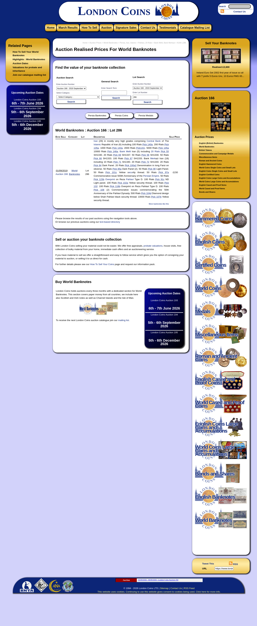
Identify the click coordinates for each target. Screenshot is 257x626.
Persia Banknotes (97, 115)
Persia (146, 176)
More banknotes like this (159, 204)
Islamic (97, 144)
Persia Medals (146, 115)
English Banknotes (215, 498)
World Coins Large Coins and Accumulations (219, 181)
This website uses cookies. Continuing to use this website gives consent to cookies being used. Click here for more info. (159, 591)
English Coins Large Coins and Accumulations (219, 178)
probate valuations (153, 245)
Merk (152, 158)
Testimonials (167, 27)
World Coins (208, 290)
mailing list (123, 320)
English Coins (210, 243)
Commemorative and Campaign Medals (216, 154)
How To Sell (89, 27)
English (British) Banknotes (211, 143)
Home (51, 27)
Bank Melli (125, 151)
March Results (68, 27)
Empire (155, 176)
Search (222, 6)
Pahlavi (130, 179)
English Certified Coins (209, 175)
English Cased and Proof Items (213, 185)
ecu (130, 172)
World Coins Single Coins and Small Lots (217, 168)
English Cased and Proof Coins (215, 382)
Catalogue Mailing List (195, 27)
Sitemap (164, 588)
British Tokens (205, 150)
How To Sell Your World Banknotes (26, 54)
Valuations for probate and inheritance (27, 69)
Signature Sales (126, 27)
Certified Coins (210, 267)
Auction (106, 27)
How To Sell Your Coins (102, 264)
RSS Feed (189, 588)
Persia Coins (121, 115)
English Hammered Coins (210, 164)
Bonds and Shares (207, 192)
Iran (96, 141)
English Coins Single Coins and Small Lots (218, 171)
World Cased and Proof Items (212, 188)
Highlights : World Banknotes (29, 59)
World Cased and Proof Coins (219, 405)
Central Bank (154, 141)
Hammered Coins (213, 220)
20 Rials (155, 151)
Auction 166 (62, 174)
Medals (202, 313)
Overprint (110, 179)
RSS (233, 564)
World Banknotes (206, 147)
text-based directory (110, 222)
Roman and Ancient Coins (210, 161)
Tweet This (208, 563)
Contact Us (239, 11)
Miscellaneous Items (208, 157)
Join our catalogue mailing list (29, 75)
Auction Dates (20, 63)
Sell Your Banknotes (221, 43)
